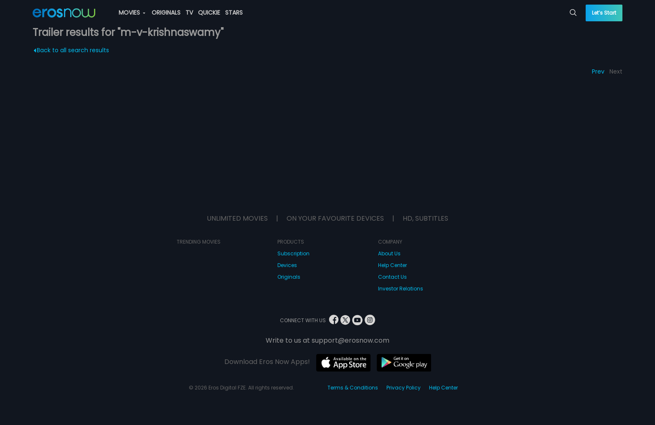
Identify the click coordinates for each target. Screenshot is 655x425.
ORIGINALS (166, 12)
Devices (287, 265)
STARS (234, 12)
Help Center (392, 265)
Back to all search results (71, 50)
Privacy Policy (403, 387)
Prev (598, 71)
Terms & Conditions (353, 387)
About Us (389, 253)
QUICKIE (209, 12)
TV (189, 12)
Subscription (293, 253)
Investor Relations (400, 288)
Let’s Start (604, 12)
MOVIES (132, 12)
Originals (288, 276)
